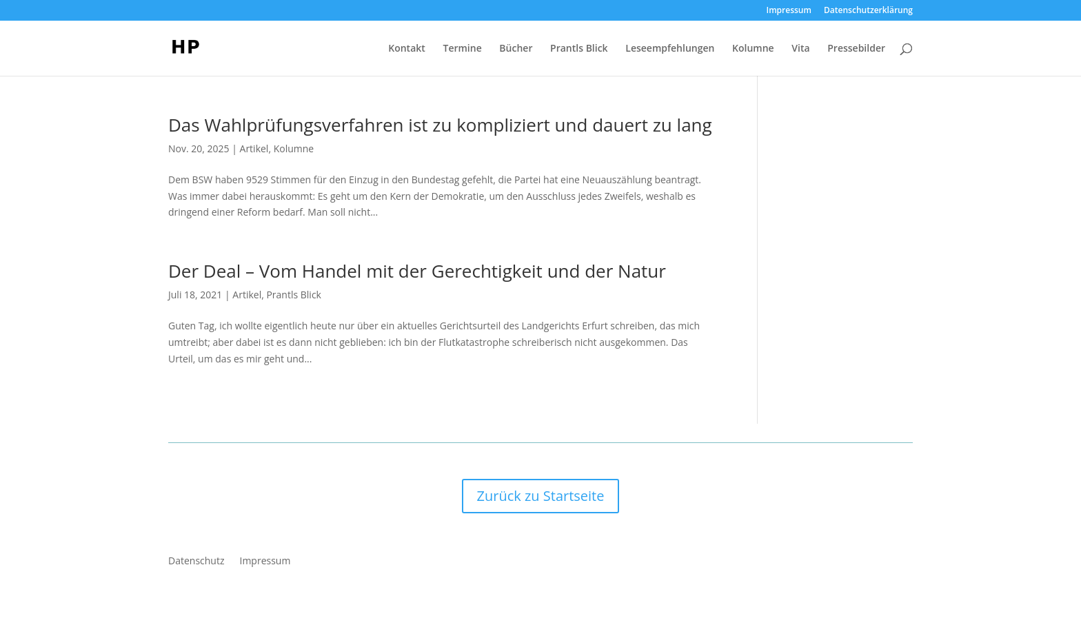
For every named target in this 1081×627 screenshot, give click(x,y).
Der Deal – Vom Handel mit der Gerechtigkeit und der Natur (417, 270)
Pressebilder (856, 48)
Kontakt (406, 48)
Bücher (515, 48)
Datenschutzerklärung (868, 11)
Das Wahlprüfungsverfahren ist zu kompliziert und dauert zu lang (440, 124)
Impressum (789, 11)
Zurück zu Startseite (541, 495)
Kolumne (753, 48)
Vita (800, 48)
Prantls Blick (579, 48)
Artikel (254, 148)
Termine (462, 48)
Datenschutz (196, 561)
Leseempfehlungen (669, 48)
